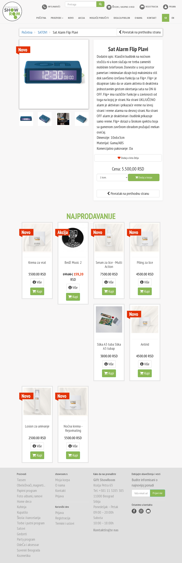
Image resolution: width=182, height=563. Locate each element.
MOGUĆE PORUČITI (99, 17)
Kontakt (60, 490)
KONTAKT (151, 17)
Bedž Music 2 (73, 262)
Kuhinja (21, 506)
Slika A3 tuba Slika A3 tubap (109, 346)
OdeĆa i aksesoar (28, 544)
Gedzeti (22, 533)
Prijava (169, 7)
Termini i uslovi (64, 523)
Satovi (21, 528)
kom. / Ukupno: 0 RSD (120, 7)
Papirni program (27, 490)
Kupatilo (22, 512)
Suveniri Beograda (28, 550)
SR (165, 17)
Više (37, 282)
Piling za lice (145, 262)
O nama (60, 485)
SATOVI (42, 32)
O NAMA (138, 17)
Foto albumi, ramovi (29, 496)
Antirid (145, 344)
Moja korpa (62, 479)
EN (173, 17)
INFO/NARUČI (51, 7)
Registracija (148, 7)
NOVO (70, 17)
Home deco (24, 501)
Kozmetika (23, 555)
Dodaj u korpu (143, 177)
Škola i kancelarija (28, 517)
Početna (41, 17)
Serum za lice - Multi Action (109, 264)
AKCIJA (81, 17)
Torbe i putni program (30, 523)
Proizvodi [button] (57, 17)
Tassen (21, 479)
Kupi (37, 291)
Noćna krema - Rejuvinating (73, 428)
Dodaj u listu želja (128, 158)
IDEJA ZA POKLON (122, 17)
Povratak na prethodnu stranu (140, 32)
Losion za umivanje (37, 426)
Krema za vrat (37, 262)
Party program (26, 539)
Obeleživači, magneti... (31, 485)
